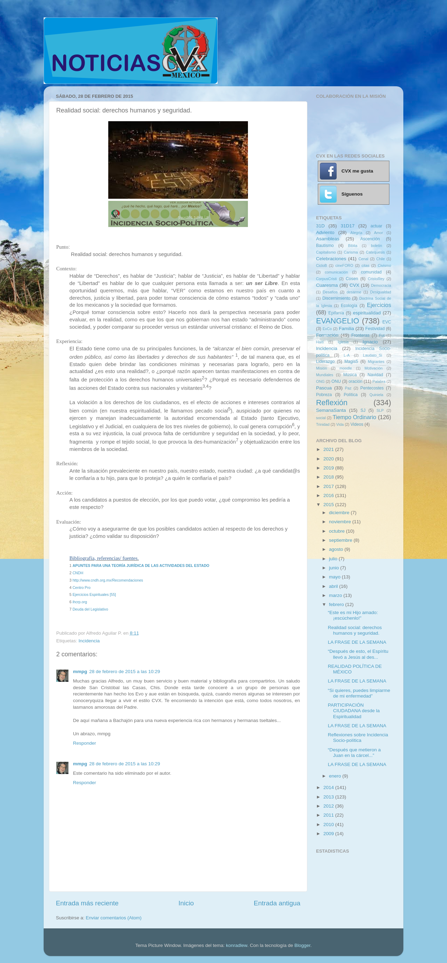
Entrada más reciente (87, 903)
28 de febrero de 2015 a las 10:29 (124, 671)
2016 (329, 495)
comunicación (336, 272)
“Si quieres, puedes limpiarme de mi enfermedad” (359, 693)
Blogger (302, 945)
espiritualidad (367, 312)
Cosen (352, 278)
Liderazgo (325, 361)
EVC (386, 322)
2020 (329, 458)
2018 (329, 477)
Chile (380, 259)
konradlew (236, 945)
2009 (329, 833)
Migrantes (376, 361)
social (321, 418)
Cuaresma (327, 285)
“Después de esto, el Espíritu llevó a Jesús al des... (358, 654)
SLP (379, 410)
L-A (347, 355)
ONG (320, 381)
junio (334, 567)
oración (355, 381)
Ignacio (370, 341)
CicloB (321, 265)
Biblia (352, 245)
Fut (381, 335)
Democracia (381, 285)
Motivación (374, 368)
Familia (346, 328)
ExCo (327, 329)
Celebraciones (331, 258)
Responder (84, 743)
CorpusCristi (326, 279)
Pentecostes (372, 388)
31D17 (347, 225)
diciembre (340, 512)
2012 (329, 806)
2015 (329, 504)
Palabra (378, 381)
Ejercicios (379, 305)
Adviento (325, 232)
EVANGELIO (337, 320)
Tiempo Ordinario (354, 417)
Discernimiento (336, 298)
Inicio (186, 903)
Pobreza (324, 394)
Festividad (374, 328)
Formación (327, 335)
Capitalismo (326, 252)
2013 (329, 797)
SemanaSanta (331, 410)
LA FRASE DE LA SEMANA (357, 642)
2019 (329, 467)
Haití (320, 342)
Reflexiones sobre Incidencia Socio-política (358, 737)
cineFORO (344, 265)
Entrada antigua (277, 903)
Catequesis (375, 252)
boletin (376, 245)
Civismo (384, 265)
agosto (336, 549)
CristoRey (376, 279)
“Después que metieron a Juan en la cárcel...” (354, 752)
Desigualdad (380, 292)
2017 (329, 486)
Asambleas (327, 238)
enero (335, 776)
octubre (337, 531)
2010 (329, 824)
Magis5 (351, 361)
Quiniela (376, 395)
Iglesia (343, 342)
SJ (362, 410)
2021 (329, 449)
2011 (329, 815)
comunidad (371, 272)
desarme (353, 292)
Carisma (351, 252)
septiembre (341, 540)
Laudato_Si (372, 355)
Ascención (370, 238)
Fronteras (360, 335)
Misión (321, 368)
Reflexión (331, 402)
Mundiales (324, 375)
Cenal (363, 259)
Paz (348, 388)
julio (334, 558)
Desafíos (330, 292)
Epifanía (336, 313)
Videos (356, 424)
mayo (335, 576)
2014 (329, 787)
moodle (345, 368)
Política (351, 394)
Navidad (375, 374)
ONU (336, 381)
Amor (378, 233)
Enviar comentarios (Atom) (114, 917)
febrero (337, 604)
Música (350, 374)
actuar (376, 226)
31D (320, 225)
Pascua (324, 388)
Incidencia (89, 640)
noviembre (340, 521)
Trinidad (323, 424)
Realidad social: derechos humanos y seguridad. (355, 630)
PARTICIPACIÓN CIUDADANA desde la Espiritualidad (354, 710)
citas (365, 265)
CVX (354, 285)
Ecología (349, 305)
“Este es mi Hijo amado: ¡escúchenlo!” (353, 615)
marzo (336, 595)
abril (334, 586)
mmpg (80, 671)
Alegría (356, 233)
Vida (340, 424)
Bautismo (325, 245)
